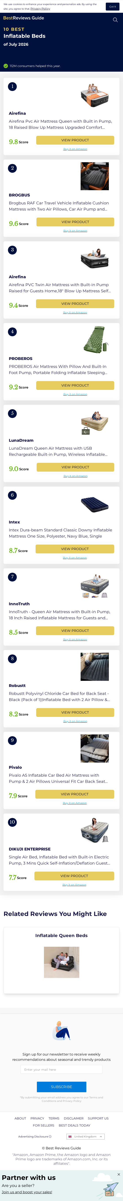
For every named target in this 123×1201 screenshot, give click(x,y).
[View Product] (61, 116)
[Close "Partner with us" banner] (118, 1174)
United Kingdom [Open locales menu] (85, 1136)
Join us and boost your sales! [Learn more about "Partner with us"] (27, 1192)
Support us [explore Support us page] (98, 1118)
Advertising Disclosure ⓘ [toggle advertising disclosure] (34, 1136)
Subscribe (61, 1087)
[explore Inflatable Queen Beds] (61, 960)
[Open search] (115, 20)
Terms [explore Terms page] (54, 1118)
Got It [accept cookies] (112, 6)
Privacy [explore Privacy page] (37, 1118)
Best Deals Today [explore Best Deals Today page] (74, 1125)
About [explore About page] (20, 1118)
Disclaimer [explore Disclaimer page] (73, 1118)
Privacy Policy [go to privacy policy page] (40, 8)
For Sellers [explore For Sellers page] (43, 1125)
